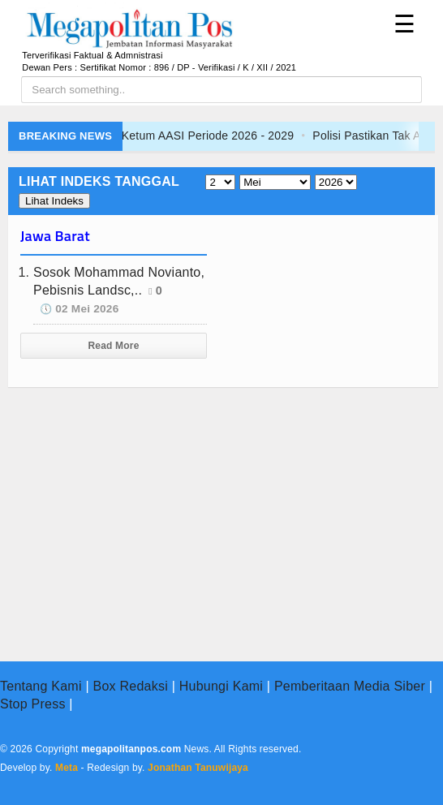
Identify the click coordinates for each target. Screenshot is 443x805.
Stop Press (33, 704)
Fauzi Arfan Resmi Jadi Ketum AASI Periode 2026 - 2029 (174, 135)
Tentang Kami (41, 686)
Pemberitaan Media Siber (349, 686)
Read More (114, 345)
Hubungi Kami (221, 686)
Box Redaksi (130, 686)
